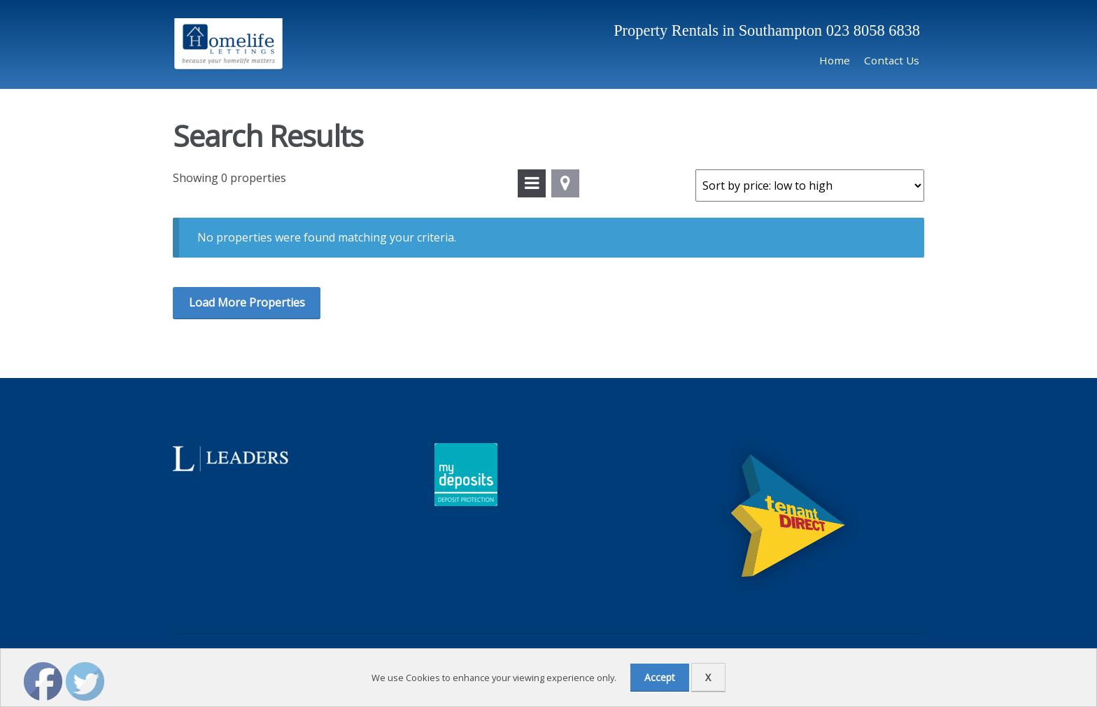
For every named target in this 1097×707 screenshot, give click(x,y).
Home (834, 60)
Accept (659, 677)
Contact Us (891, 60)
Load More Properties (247, 302)
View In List (532, 183)
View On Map (565, 183)
